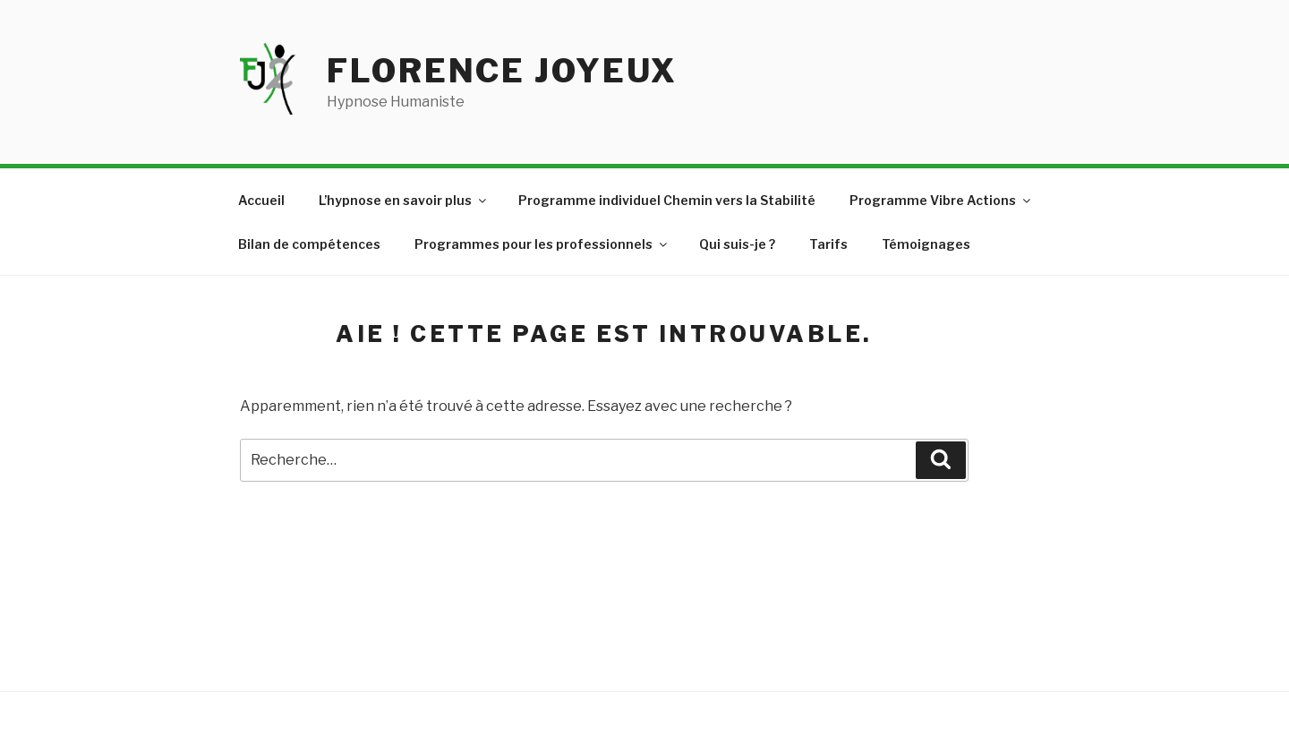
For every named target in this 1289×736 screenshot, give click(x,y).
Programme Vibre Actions (941, 200)
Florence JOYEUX (502, 70)
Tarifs (828, 244)
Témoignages (926, 244)
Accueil (261, 200)
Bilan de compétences (309, 244)
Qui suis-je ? (737, 244)
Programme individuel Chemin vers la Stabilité (666, 200)
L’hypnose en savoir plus (404, 200)
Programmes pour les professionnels (542, 244)
